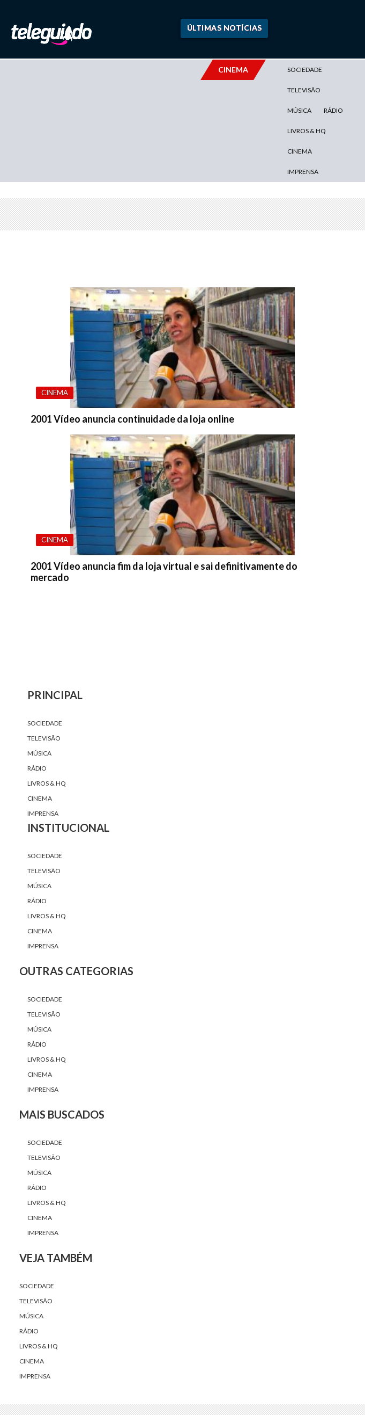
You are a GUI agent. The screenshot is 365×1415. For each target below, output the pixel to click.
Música (299, 110)
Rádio (333, 110)
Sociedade (304, 70)
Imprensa (302, 172)
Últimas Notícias (224, 27)
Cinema (299, 151)
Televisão (304, 90)
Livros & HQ (306, 131)
